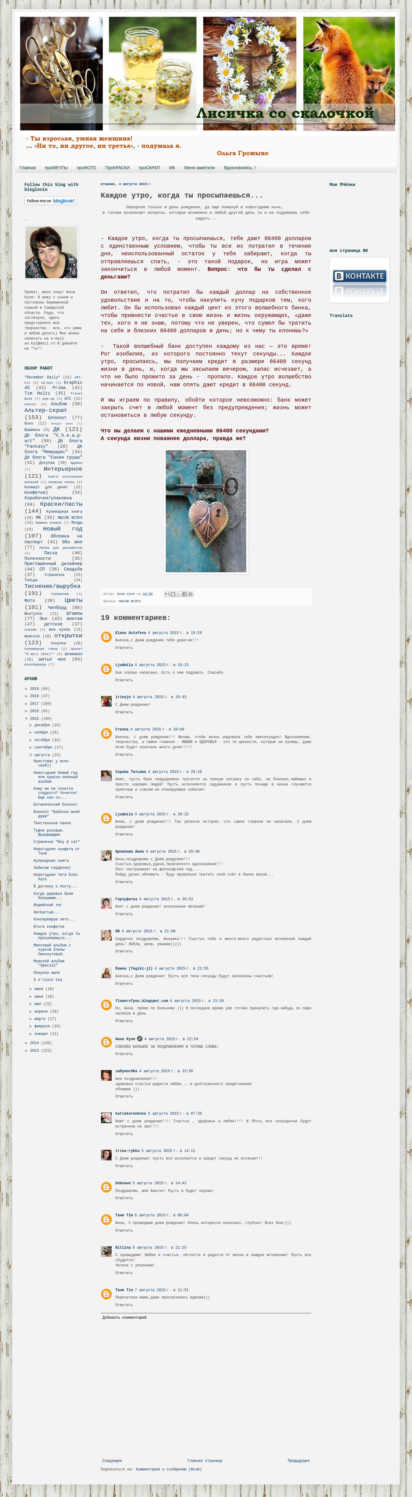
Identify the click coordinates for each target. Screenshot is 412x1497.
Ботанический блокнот (56, 805)
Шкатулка (33, 614)
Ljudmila (124, 665)
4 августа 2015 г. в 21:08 (148, 931)
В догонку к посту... (56, 886)
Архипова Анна (129, 852)
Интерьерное (63, 469)
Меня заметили (199, 167)
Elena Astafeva (130, 633)
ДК (56, 429)
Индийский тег (48, 905)
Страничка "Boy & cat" (57, 842)
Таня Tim (124, 1215)
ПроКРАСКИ (117, 167)
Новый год (62, 529)
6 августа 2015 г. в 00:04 (162, 1215)
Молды (76, 523)
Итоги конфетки (49, 927)
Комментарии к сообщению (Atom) (169, 1469)
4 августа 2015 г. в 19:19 (175, 633)
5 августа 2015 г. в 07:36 (175, 1114)
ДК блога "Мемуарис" (53, 449)
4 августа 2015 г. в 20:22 (162, 814)
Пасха (50, 553)
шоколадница (35, 664)
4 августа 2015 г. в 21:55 (181, 969)
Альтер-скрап (45, 410)
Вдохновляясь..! (240, 167)
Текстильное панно (52, 823)
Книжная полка (61, 482)
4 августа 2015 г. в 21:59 (197, 1001)
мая (38, 1004)
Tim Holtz (37, 393)
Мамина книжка (48, 523)
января (42, 1034)
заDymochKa (126, 1071)
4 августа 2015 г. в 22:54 (171, 1039)
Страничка (54, 575)
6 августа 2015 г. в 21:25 (159, 1248)
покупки (58, 643)
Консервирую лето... (54, 919)
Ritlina (123, 1248)
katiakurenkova (130, 1114)
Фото (29, 600)
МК (172, 167)
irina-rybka (127, 1151)
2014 (35, 1043)
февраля (43, 1026)
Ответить (124, 648)
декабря (43, 725)
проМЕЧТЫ (56, 167)
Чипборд (57, 607)
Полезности (37, 558)
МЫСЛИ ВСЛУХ (130, 601)
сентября (44, 747)
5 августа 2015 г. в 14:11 (168, 1151)
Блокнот (57, 417)
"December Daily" (42, 377)
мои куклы (59, 630)
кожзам (30, 630)
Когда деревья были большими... (53, 896)
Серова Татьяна (130, 772)
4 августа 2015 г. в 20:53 (166, 899)
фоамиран (73, 654)
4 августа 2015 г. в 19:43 (159, 697)
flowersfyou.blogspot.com (141, 1001)
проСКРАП (149, 167)
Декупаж (46, 463)
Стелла (121, 729)
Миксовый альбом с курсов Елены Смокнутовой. (52, 949)
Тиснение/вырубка (52, 586)
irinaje (123, 697)
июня (39, 997)
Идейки (76, 463)
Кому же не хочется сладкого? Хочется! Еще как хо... (56, 793)
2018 (35, 696)
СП (42, 569)
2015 (35, 719)
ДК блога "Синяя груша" (53, 457)
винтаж (74, 618)
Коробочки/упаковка (48, 498)
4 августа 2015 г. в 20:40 (173, 852)
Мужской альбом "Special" (49, 963)
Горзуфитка (126, 899)
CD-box (47, 383)
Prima (59, 387)
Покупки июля (47, 973)
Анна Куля (125, 1039)
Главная (28, 167)
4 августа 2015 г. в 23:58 (166, 1071)
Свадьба (73, 569)
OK (117, 931)
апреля (42, 1012)
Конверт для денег (46, 487)
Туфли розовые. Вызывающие (49, 833)
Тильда (31, 580)
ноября (42, 732)
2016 (35, 711)
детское (53, 624)
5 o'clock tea (48, 980)
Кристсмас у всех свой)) (51, 763)
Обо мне (72, 542)
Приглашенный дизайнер (53, 563)
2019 (35, 689)
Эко (43, 618)
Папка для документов (60, 548)
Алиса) (30, 404)
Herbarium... (47, 912)
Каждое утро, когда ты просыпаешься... (57, 936)
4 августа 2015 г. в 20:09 (157, 729)
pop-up (48, 399)
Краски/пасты (61, 504)
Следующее (112, 1461)
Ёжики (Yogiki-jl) (134, 969)
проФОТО (86, 167)
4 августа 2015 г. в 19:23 (162, 665)
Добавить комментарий (124, 1318)
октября (43, 740)
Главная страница (204, 1461)
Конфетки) (36, 492)
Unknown (123, 1183)
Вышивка (32, 430)
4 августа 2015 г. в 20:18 (175, 772)
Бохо (28, 423)
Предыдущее (299, 1461)
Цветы (73, 600)
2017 (35, 704)
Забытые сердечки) (52, 868)
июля (39, 989)
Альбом (59, 404)
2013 (35, 1051)
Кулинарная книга (64, 512)
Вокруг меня (62, 423)
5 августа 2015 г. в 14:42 (159, 1183)
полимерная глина (41, 649)
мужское (32, 636)
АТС (68, 399)
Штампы (74, 613)
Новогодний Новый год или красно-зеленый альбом (56, 777)
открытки (68, 635)
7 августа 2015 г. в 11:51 (162, 1290)
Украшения (60, 594)
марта (41, 1019)
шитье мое (52, 659)
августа (43, 755)
